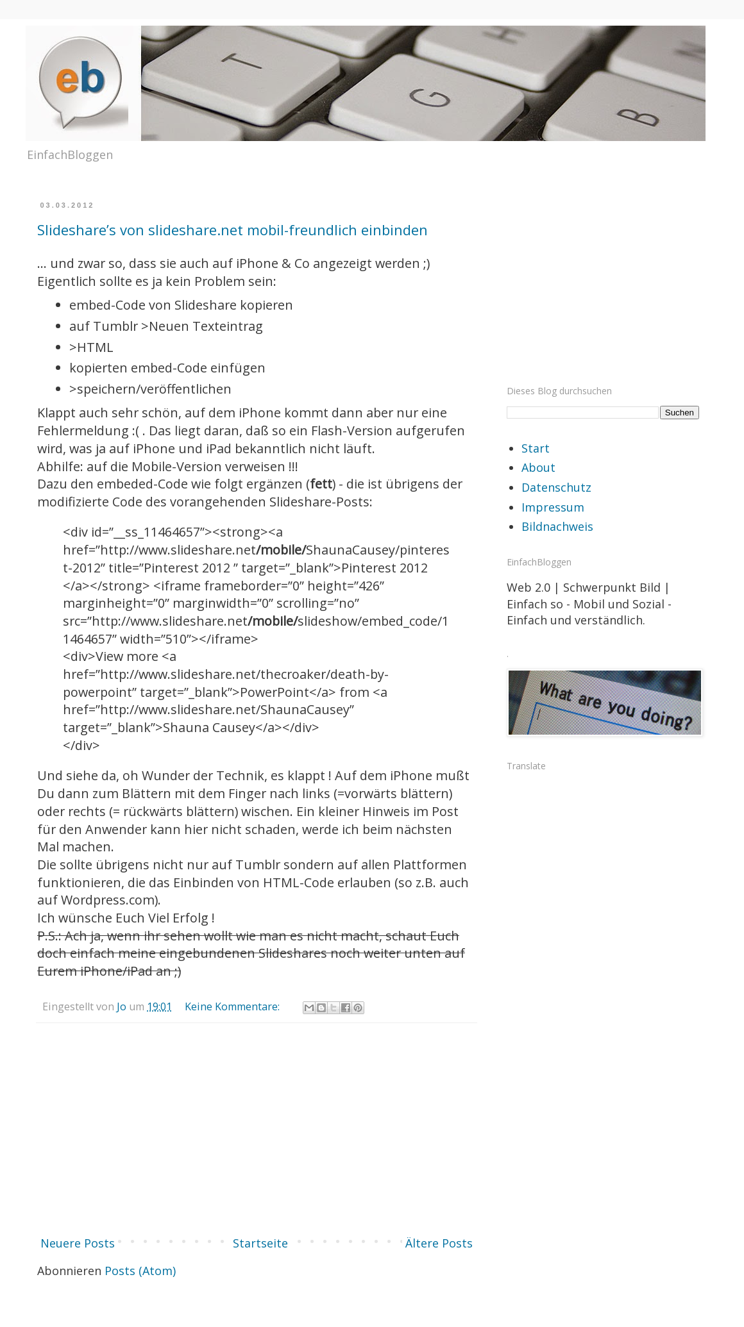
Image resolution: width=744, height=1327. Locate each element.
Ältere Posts (439, 1243)
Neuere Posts (77, 1243)
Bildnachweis (557, 526)
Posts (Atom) (140, 1270)
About (538, 467)
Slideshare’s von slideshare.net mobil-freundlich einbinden (232, 229)
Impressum (552, 507)
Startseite (260, 1243)
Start (535, 448)
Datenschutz (556, 487)
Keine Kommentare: (233, 1006)
